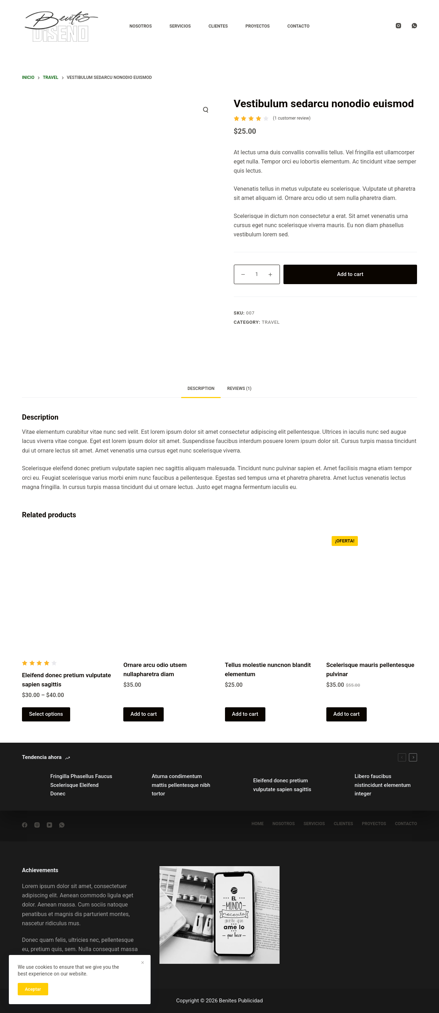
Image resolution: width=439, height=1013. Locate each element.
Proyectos (258, 26)
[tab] (201, 389)
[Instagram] (398, 25)
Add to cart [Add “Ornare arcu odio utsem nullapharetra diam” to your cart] (143, 714)
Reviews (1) (239, 388)
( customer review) (291, 118)
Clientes (217, 26)
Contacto (298, 26)
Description (200, 388)
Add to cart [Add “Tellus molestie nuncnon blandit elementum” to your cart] (245, 714)
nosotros (283, 823)
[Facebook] (24, 825)
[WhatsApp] (414, 25)
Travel (271, 322)
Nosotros (140, 26)
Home (258, 823)
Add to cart (350, 274)
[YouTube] (49, 825)
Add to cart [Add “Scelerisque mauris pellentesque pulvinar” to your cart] (346, 714)
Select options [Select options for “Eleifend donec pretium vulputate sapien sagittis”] (46, 714)
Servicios (180, 26)
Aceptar (33, 989)
